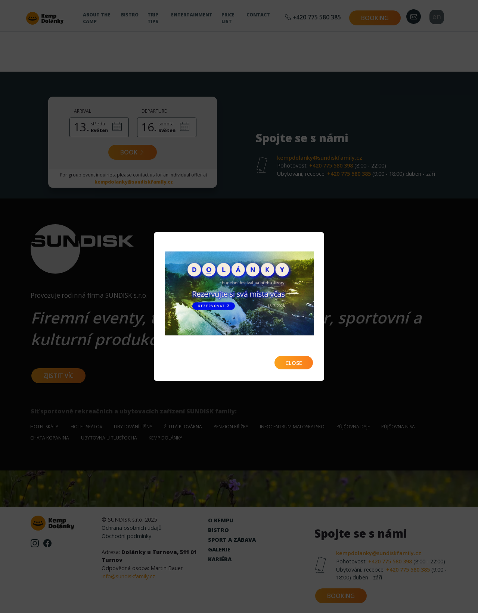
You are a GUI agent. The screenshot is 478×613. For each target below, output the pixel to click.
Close (293, 362)
